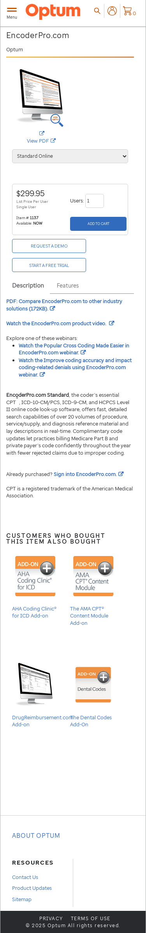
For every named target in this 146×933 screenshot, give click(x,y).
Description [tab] (28, 285)
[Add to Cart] (98, 224)
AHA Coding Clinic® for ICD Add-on (35, 585)
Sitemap (22, 899)
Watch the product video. (60, 323)
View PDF (48, 141)
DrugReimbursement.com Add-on (42, 694)
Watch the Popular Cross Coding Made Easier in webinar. (74, 349)
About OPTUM (36, 835)
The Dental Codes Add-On (93, 694)
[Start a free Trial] (49, 265)
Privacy (51, 918)
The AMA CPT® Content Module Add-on (93, 588)
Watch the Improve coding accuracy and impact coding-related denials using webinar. (75, 367)
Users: (87, 201)
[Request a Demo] (49, 246)
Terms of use (91, 918)
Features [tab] (68, 285)
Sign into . (88, 474)
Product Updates (32, 887)
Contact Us (25, 877)
